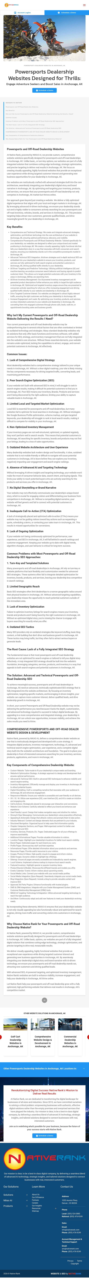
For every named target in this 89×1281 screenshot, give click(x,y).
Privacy (70, 1264)
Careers (35, 1206)
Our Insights (37, 1209)
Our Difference (38, 1201)
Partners (35, 1203)
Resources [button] (36, 1212)
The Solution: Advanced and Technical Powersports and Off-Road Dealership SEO (33, 128)
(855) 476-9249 (76, 1220)
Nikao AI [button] (7, 1203)
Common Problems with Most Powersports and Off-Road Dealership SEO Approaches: (35, 121)
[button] (84, 5)
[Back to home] (11, 5)
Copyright (75, 1267)
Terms (79, 1264)
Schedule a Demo (67, 12)
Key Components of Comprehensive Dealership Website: (25, 135)
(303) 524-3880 (73, 1217)
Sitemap (35, 1214)
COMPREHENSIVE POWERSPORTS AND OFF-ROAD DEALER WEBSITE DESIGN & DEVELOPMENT (38, 132)
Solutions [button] (8, 1198)
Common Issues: (11, 117)
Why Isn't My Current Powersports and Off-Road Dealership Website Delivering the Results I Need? (39, 114)
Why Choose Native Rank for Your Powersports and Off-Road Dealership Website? (34, 139)
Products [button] (8, 1209)
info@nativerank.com (70, 1233)
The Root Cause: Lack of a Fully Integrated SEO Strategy (25, 125)
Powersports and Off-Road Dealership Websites (22, 107)
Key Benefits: (10, 110)
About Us (35, 1198)
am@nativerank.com (70, 1252)
